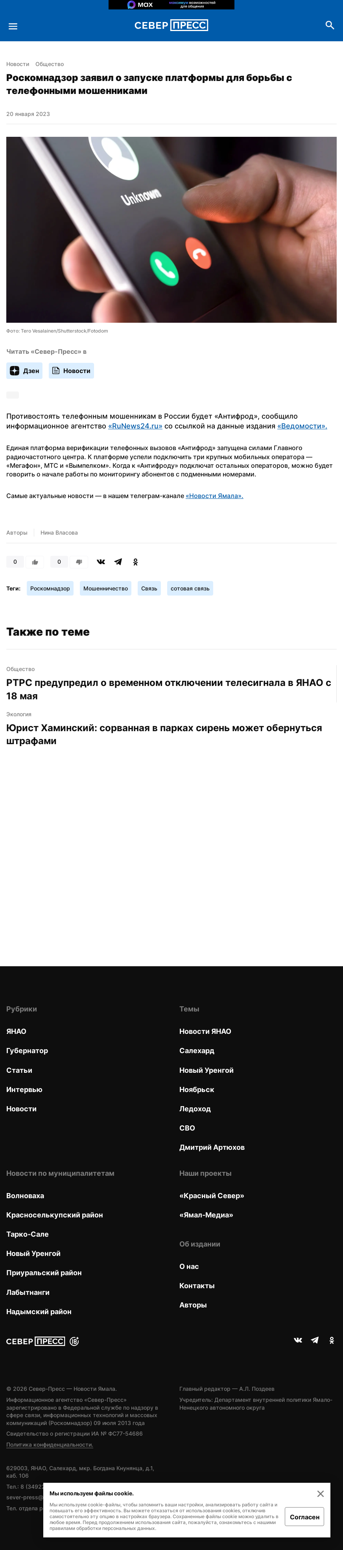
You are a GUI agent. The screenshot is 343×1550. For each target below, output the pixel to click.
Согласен (304, 1517)
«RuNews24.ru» (135, 426)
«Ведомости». (302, 426)
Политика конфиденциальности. (49, 1444)
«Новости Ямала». (214, 496)
